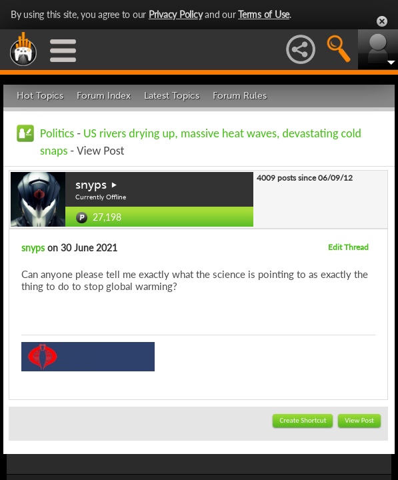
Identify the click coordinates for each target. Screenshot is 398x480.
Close (382, 21)
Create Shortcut (302, 420)
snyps (91, 185)
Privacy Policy (176, 14)
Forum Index (104, 95)
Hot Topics (40, 95)
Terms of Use (263, 14)
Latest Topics (171, 95)
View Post (359, 420)
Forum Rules (240, 95)
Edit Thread (348, 247)
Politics (57, 133)
